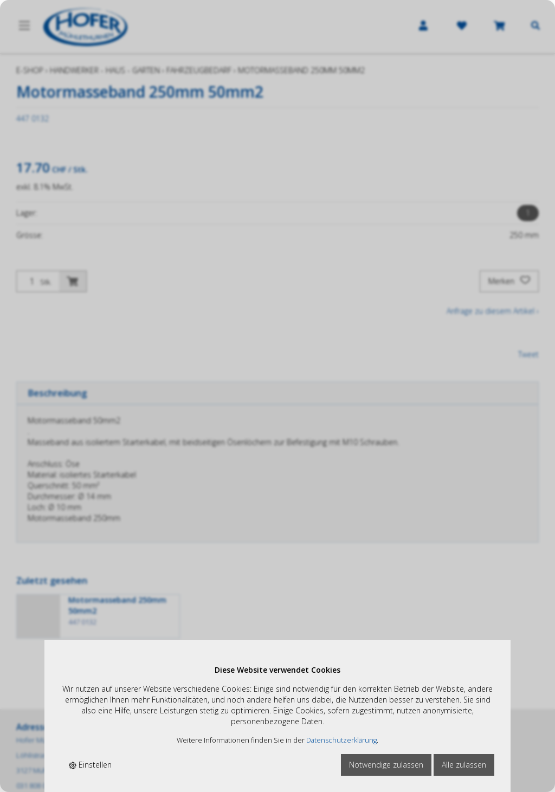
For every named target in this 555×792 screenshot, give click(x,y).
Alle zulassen (464, 764)
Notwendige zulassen (386, 764)
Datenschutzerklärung (341, 740)
